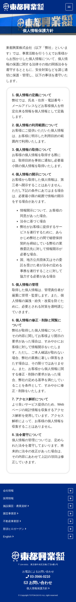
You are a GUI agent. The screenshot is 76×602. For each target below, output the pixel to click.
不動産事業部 (11, 521)
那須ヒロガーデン (13, 528)
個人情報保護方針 (37, 588)
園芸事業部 (9, 513)
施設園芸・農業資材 (15, 506)
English (7, 536)
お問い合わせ (40, 583)
